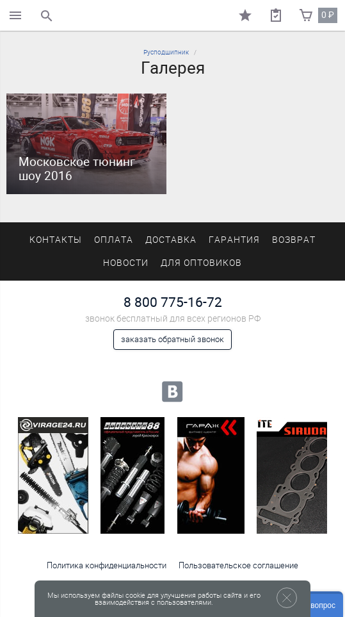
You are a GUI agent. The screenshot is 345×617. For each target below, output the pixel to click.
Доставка (171, 239)
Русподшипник (166, 52)
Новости (125, 263)
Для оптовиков (201, 263)
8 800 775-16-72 (173, 302)
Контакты (55, 239)
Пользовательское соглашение (238, 565)
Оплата (113, 239)
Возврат (294, 239)
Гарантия (234, 239)
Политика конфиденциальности (106, 565)
